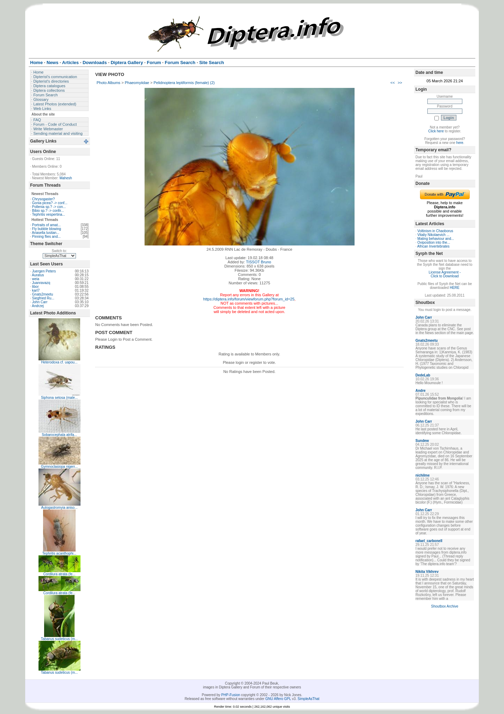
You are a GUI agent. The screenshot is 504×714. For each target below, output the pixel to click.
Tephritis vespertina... (48, 214)
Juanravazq (41, 283)
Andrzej (38, 306)
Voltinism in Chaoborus (435, 231)
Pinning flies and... (46, 236)
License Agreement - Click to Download (445, 274)
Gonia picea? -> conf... (50, 203)
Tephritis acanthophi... (59, 553)
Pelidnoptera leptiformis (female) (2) (184, 83)
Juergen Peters (44, 271)
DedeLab (422, 375)
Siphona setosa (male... (59, 398)
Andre (420, 391)
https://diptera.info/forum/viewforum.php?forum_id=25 (249, 299)
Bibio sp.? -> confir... (48, 211)
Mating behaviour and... (436, 239)
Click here (436, 131)
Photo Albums (108, 83)
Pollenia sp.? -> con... (49, 207)
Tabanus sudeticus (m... (59, 639)
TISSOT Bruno (258, 262)
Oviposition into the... (434, 242)
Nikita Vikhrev (427, 572)
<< (392, 83)
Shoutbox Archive (444, 606)
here (459, 143)
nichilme (422, 475)
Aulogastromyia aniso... (59, 507)
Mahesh (65, 178)
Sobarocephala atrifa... (59, 435)
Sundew (422, 441)
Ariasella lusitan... (45, 233)
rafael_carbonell (428, 541)
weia (36, 279)
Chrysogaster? (43, 199)
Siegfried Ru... (43, 298)
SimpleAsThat (308, 699)
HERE (455, 288)
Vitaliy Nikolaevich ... (434, 235)
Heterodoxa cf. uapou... (59, 362)
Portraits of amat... (46, 225)
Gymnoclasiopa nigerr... (59, 467)
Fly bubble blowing (46, 229)
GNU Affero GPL (278, 699)
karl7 (36, 290)
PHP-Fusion (230, 695)
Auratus (38, 275)
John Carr (40, 302)
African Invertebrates (433, 246)
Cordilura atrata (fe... (59, 574)
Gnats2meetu (42, 294)
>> (400, 83)
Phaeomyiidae (137, 83)
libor (35, 287)
